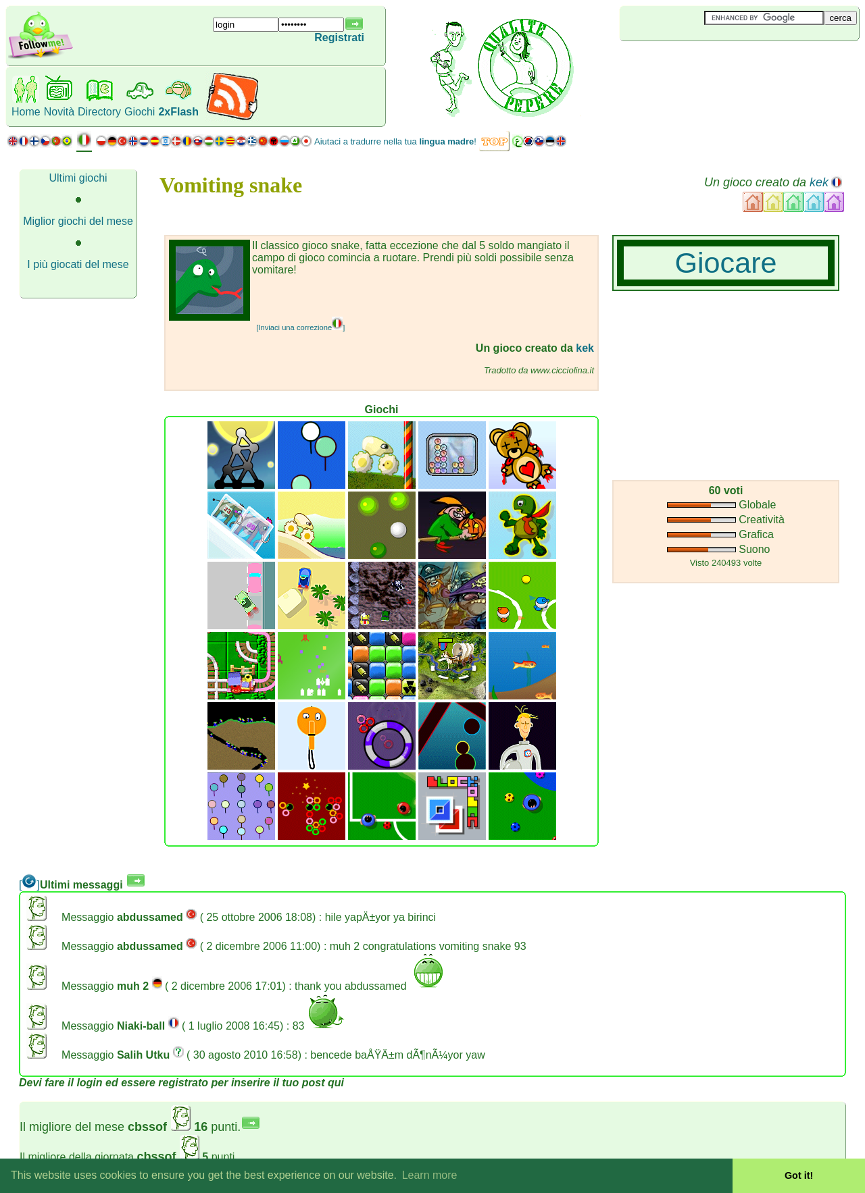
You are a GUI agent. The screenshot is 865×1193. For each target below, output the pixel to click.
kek (819, 182)
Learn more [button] (430, 1175)
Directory (99, 111)
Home (26, 111)
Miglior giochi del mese (78, 221)
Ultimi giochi (78, 178)
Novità (59, 111)
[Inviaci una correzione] (300, 327)
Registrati (339, 37)
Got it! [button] (799, 1175)
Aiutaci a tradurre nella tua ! (395, 141)
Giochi (139, 111)
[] (29, 885)
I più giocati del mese (77, 264)
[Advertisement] (700, 63)
